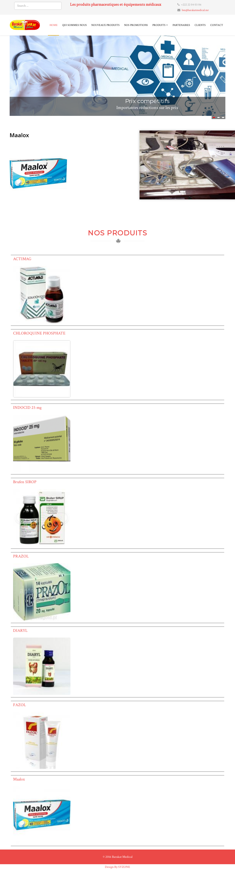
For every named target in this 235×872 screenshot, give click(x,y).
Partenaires (181, 25)
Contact (216, 25)
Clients (200, 25)
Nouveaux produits (105, 25)
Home (54, 25)
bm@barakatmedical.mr (195, 10)
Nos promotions (136, 25)
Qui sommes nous (74, 25)
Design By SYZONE (117, 867)
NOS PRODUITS (117, 233)
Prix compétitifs (147, 101)
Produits (158, 25)
